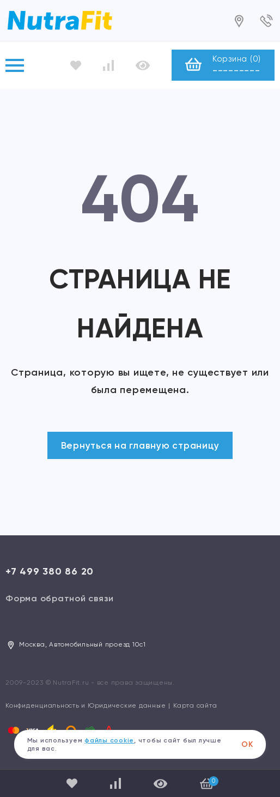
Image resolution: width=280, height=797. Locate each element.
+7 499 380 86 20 (49, 571)
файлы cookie (109, 740)
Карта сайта (195, 705)
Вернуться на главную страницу (140, 445)
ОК (247, 744)
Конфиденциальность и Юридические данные (85, 705)
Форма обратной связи (59, 598)
